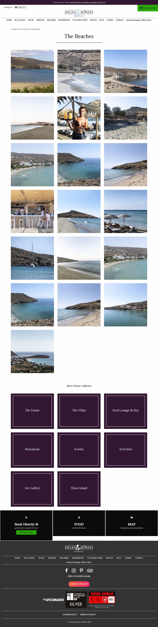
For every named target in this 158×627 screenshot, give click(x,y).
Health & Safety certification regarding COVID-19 (87, 2)
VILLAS (31, 20)
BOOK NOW (148, 8)
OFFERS (110, 20)
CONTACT (120, 20)
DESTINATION (64, 20)
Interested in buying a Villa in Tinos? (138, 20)
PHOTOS (93, 20)
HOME (9, 20)
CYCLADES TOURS (79, 20)
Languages (8, 7)
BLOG (101, 20)
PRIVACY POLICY (88, 615)
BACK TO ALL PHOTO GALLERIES (25, 29)
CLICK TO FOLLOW (79, 584)
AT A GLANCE (19, 20)
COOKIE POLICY (70, 615)
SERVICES (40, 20)
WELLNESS (51, 20)
